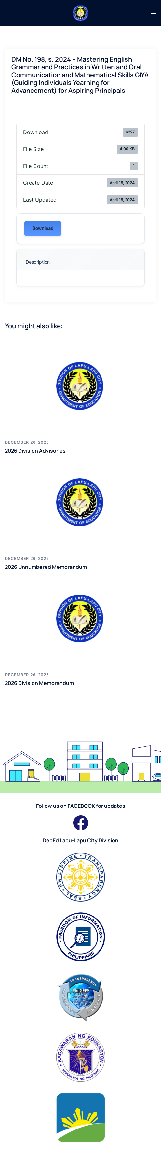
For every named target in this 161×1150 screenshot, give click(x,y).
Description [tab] (38, 262)
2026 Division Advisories (35, 450)
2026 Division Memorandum (39, 683)
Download (42, 228)
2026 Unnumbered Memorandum (46, 566)
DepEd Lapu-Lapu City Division (80, 840)
